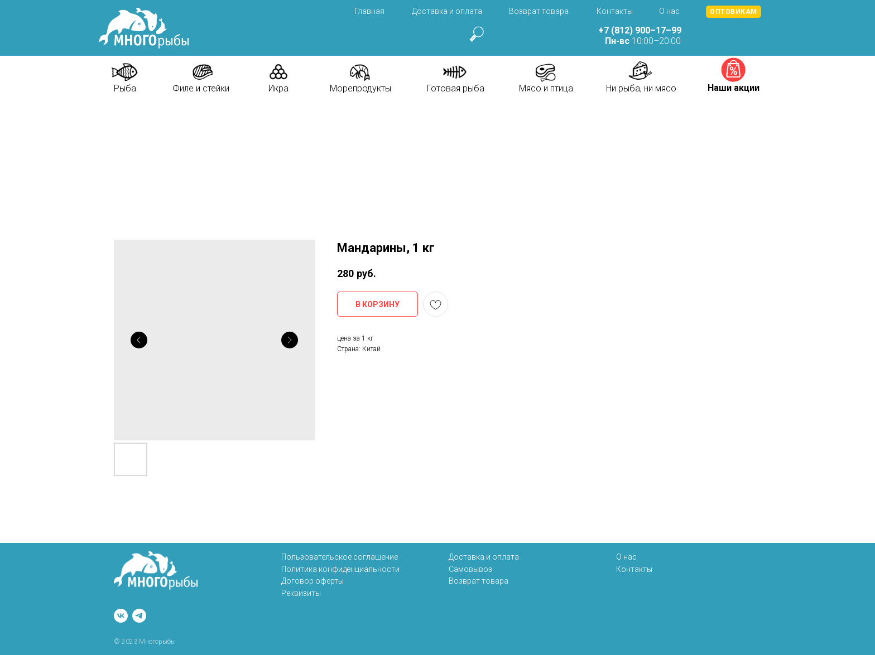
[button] (733, 12)
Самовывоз (470, 569)
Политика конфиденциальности (340, 569)
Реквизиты (301, 593)
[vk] (121, 616)
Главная (369, 11)
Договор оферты (312, 580)
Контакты (615, 11)
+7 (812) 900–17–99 (639, 30)
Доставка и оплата (447, 11)
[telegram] (139, 616)
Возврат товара (539, 11)
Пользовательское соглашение (339, 556)
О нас (669, 11)
